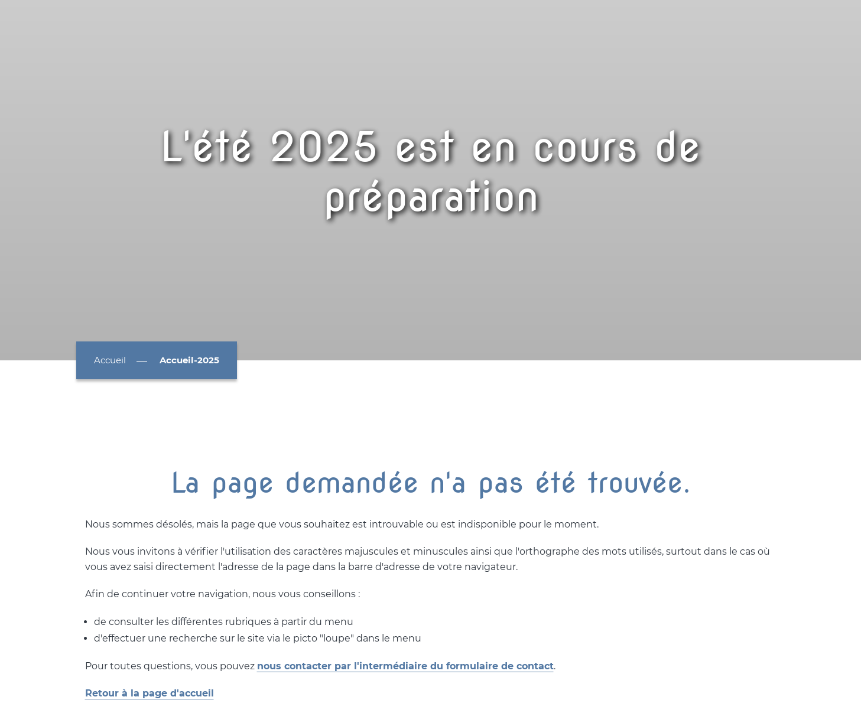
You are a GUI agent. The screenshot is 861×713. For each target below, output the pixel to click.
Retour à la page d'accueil (149, 693)
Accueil (110, 360)
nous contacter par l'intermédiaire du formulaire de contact (405, 666)
